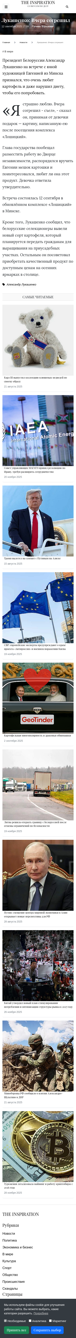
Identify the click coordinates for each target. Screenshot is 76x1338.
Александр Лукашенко (19, 284)
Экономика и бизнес (17, 1247)
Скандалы (10, 1288)
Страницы (12, 1294)
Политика (9, 1240)
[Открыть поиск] (67, 6)
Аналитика (37, 1321)
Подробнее (41, 1313)
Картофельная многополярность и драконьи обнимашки (37, 735)
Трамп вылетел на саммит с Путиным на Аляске (32, 558)
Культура (9, 1261)
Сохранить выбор (47, 1330)
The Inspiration (20, 1214)
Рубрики (10, 1225)
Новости (8, 1233)
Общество (10, 1275)
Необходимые (15, 1321)
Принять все (16, 1330)
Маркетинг (57, 1321)
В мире (7, 1254)
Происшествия (13, 1281)
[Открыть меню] (6, 7)
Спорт (7, 1268)
